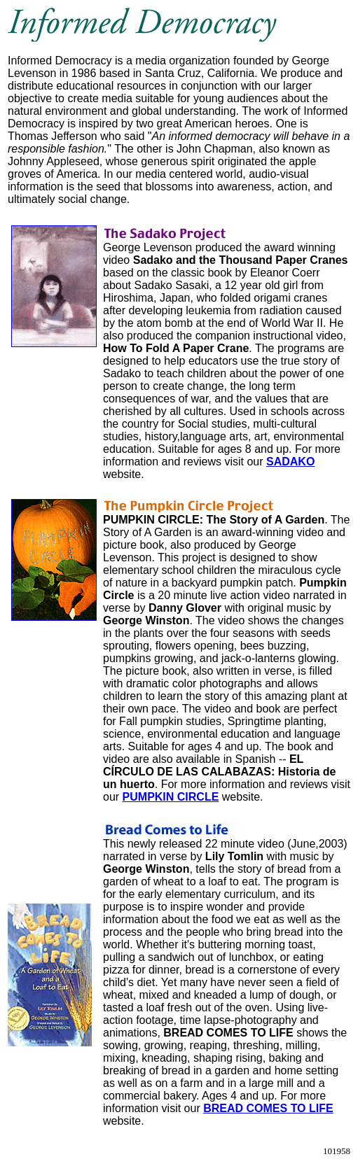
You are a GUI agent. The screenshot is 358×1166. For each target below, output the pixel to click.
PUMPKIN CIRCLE (171, 797)
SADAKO (290, 462)
